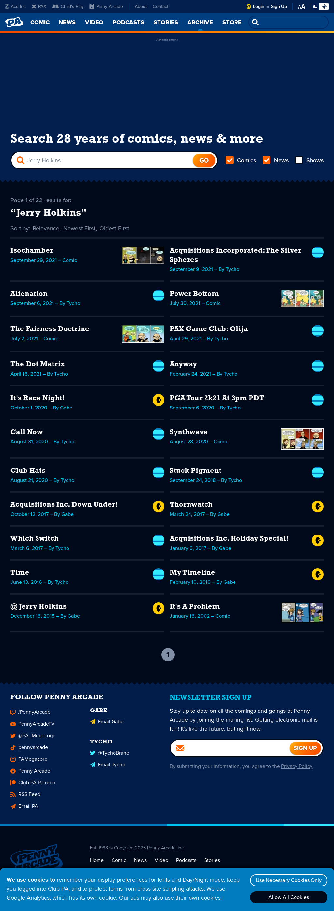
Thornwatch (191, 505)
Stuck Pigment (196, 471)
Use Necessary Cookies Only (289, 880)
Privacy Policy (296, 769)
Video (161, 863)
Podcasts (186, 863)
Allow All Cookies (288, 897)
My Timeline (193, 573)
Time (19, 573)
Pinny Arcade (106, 6)
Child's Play (68, 6)
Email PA (24, 809)
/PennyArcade (30, 715)
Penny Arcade (30, 774)
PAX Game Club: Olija (209, 329)
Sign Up (279, 6)
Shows (309, 160)
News (275, 160)
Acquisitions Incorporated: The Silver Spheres (236, 256)
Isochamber (31, 251)
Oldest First (114, 228)
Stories (212, 863)
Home (97, 863)
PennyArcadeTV (32, 727)
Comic (119, 863)
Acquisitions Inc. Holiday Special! (230, 539)
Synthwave (189, 433)
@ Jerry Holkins (39, 607)
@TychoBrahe (109, 755)
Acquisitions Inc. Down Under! (64, 505)
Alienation (29, 294)
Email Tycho (107, 767)
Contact (160, 6)
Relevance (46, 228)
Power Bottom (194, 294)
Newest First (80, 228)
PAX (39, 6)
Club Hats (28, 471)
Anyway (183, 365)
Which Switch (34, 539)
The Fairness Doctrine (50, 329)
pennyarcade (29, 750)
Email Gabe (107, 724)
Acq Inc (15, 6)
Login (258, 6)
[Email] (230, 751)
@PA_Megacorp (32, 739)
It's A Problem (195, 607)
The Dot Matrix (37, 365)
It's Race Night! (38, 399)
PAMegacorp (28, 762)
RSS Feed (25, 797)
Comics (241, 160)
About (141, 6)
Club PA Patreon (32, 786)
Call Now (26, 433)
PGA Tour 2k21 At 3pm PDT (218, 399)
